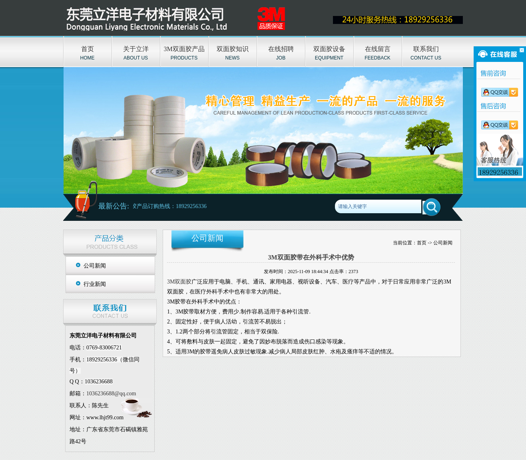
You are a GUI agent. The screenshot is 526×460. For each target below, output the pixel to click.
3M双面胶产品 (183, 49)
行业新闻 (95, 284)
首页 (87, 49)
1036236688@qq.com (111, 394)
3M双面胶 (179, 282)
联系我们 (426, 49)
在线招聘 (281, 49)
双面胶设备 (329, 49)
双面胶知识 (233, 49)
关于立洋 (136, 49)
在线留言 (378, 49)
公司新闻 (95, 266)
